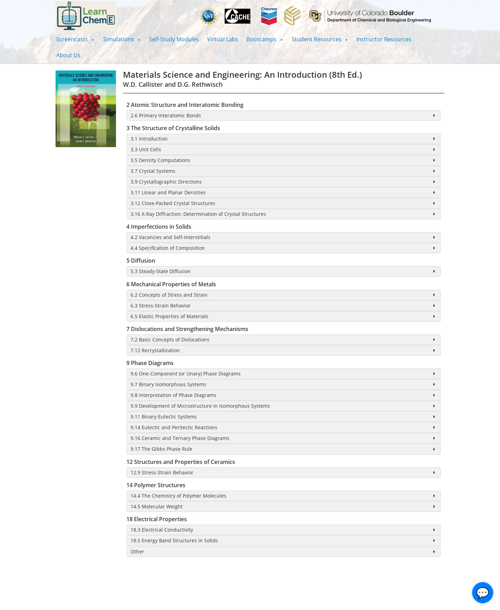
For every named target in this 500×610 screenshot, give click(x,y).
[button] (75, 39)
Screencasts (75, 39)
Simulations (122, 39)
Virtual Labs (222, 39)
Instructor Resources (383, 39)
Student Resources (320, 39)
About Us (68, 55)
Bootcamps (265, 39)
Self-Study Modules (174, 39)
